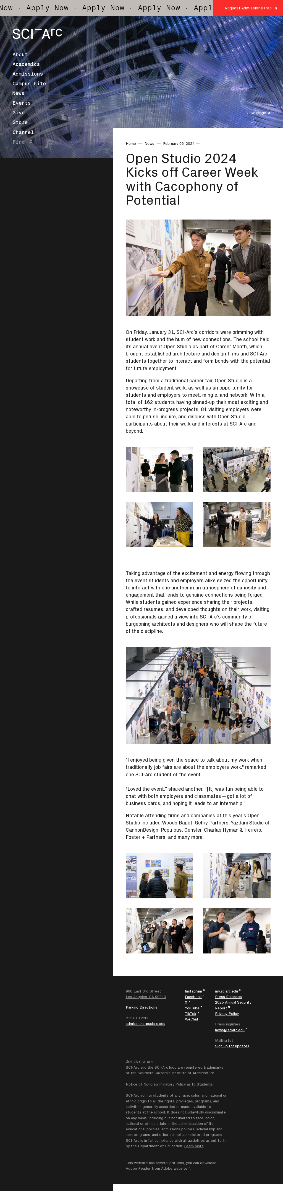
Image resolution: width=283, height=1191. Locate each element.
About (20, 54)
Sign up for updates (232, 1046)
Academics (26, 64)
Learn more (194, 1146)
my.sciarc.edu (226, 991)
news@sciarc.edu (230, 1030)
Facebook (193, 996)
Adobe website (174, 1168)
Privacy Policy (227, 1013)
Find (18, 142)
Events (21, 103)
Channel (23, 132)
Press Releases (228, 996)
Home (131, 143)
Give (18, 113)
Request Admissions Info (248, 8)
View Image (256, 112)
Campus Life (29, 84)
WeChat (191, 1019)
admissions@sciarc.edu (145, 1023)
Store (20, 122)
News (18, 93)
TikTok (190, 1013)
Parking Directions (141, 1007)
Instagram (193, 991)
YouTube (192, 1008)
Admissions (27, 74)
